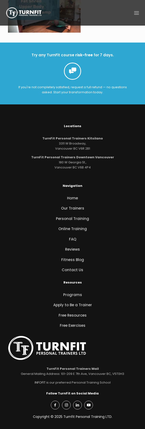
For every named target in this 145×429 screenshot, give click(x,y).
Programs (72, 294)
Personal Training (72, 218)
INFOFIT (40, 382)
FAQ (72, 239)
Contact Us (72, 269)
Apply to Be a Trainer (72, 304)
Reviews (72, 249)
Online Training (72, 228)
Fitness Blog (72, 259)
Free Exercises (72, 325)
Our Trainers (72, 208)
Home (72, 198)
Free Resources (73, 315)
